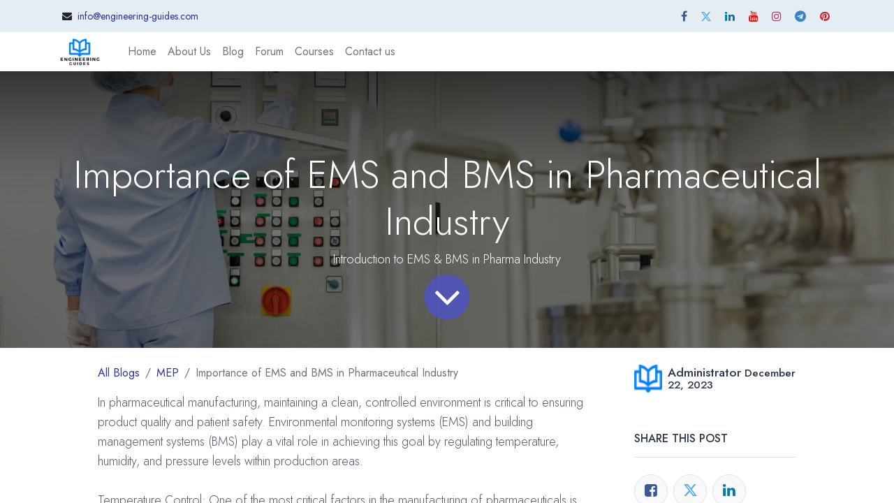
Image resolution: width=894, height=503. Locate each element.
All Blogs (119, 373)
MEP (167, 373)
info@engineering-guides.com (138, 16)
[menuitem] (142, 52)
